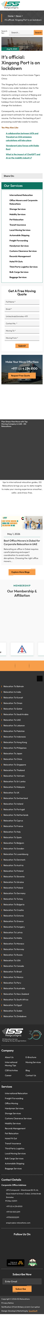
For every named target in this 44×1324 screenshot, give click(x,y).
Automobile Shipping (19, 235)
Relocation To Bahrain (14, 686)
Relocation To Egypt (13, 1005)
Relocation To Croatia (14, 910)
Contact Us (31, 1075)
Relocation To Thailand (14, 770)
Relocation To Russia (13, 955)
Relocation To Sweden (14, 848)
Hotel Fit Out (11, 1138)
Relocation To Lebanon (14, 725)
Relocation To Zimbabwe (15, 1016)
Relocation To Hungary (14, 927)
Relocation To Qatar (13, 709)
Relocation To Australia (14, 988)
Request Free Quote (20, 375)
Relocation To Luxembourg (16, 854)
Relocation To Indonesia (15, 737)
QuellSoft (33, 1311)
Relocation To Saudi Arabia (16, 714)
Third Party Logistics (14, 1148)
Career (8, 1075)
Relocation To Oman (13, 703)
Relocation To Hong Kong (15, 742)
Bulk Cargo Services (19, 272)
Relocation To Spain (13, 837)
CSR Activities (11, 1070)
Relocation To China (13, 759)
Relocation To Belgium (14, 843)
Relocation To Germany (14, 893)
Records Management (20, 256)
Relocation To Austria (13, 865)
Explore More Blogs (20, 572)
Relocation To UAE (12, 720)
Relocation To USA (12, 960)
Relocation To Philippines (15, 748)
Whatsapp (32, 1251)
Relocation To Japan (13, 753)
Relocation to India (12, 692)
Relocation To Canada (14, 966)
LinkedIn (38, 176)
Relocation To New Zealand (16, 994)
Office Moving (11, 1103)
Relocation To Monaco (14, 944)
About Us (9, 1057)
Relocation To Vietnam (14, 776)
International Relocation (21, 195)
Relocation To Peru (12, 983)
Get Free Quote (41, 449)
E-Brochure (31, 1057)
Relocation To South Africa (16, 999)
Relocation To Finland (13, 871)
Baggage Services (18, 277)
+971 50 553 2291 (13, 1212)
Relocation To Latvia (13, 932)
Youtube (22, 1251)
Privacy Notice (7, 1303)
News (18, 16)
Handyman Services (19, 246)
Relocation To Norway (14, 949)
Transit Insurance (18, 225)
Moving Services (33, 1062)
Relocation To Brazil (13, 971)
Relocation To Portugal (14, 809)
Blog (28, 1070)
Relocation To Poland (13, 888)
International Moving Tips (11, 1064)
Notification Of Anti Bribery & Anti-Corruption (20, 1307)
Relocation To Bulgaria (14, 904)
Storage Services (18, 209)
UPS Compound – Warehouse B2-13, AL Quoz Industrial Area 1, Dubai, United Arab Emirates (23, 1193)
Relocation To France (13, 826)
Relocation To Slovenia (14, 876)
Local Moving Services (20, 230)
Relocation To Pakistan (14, 731)
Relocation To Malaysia (14, 787)
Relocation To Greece (14, 921)
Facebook (7, 1242)
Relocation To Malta (13, 938)
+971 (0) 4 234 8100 (24, 368)
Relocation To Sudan (13, 1011)
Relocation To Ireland (13, 804)
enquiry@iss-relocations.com (18, 1223)
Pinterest (27, 1242)
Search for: (4, 32)
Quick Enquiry (22, 666)
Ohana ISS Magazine (7, 666)
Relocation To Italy (12, 832)
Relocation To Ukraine (14, 882)
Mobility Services (17, 214)
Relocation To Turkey (13, 899)
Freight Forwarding (19, 240)
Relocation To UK (11, 793)
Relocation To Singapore (15, 765)
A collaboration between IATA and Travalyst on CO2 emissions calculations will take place (22, 137)
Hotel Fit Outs (16, 261)
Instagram (36, 1242)
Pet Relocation (16, 219)
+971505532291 (12, 1217)
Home (10, 16)
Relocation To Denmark (14, 860)
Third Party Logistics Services (24, 267)
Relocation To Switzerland (16, 798)
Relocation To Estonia (14, 916)
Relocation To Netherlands (16, 815)
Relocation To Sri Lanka (14, 781)
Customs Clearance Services (23, 251)
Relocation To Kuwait (13, 697)
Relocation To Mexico (13, 977)
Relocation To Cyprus (13, 820)
